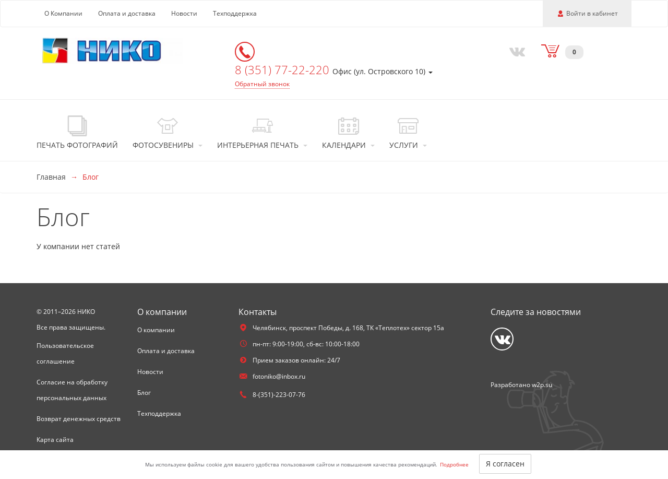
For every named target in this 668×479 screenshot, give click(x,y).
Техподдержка (235, 13)
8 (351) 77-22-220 (283, 69)
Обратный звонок (262, 83)
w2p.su (542, 384)
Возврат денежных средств (79, 418)
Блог (144, 392)
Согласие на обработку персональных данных (72, 390)
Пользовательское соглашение (65, 353)
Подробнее (454, 464)
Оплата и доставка (127, 13)
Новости (184, 13)
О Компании (63, 13)
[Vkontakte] (515, 51)
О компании (156, 329)
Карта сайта (55, 439)
